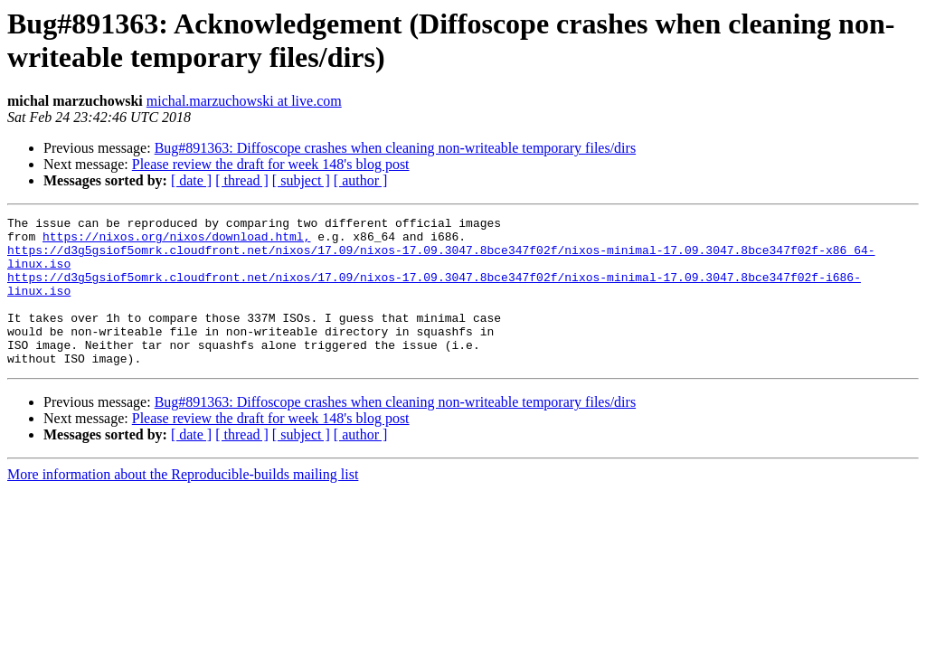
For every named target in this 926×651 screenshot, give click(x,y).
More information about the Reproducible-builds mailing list (182, 504)
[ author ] (361, 180)
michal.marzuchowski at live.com (244, 100)
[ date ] (191, 180)
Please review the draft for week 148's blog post (271, 164)
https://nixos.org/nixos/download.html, (176, 241)
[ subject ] (301, 180)
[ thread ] (242, 180)
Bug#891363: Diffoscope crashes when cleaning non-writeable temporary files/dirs (395, 148)
